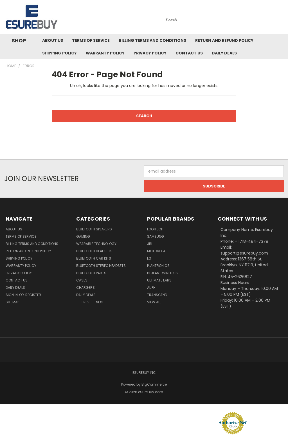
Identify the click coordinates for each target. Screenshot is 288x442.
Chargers (85, 287)
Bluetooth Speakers (94, 229)
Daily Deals (224, 53)
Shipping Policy (59, 53)
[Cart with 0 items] (282, 18)
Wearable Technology (96, 243)
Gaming (83, 236)
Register (33, 294)
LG (149, 258)
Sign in (12, 294)
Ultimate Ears (159, 280)
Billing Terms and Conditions (152, 40)
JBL (150, 243)
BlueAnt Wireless (162, 273)
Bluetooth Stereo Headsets (101, 265)
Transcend (157, 294)
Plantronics (158, 265)
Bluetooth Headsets (94, 251)
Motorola (156, 251)
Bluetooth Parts (91, 273)
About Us (52, 40)
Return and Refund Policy (224, 40)
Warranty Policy (105, 53)
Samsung (155, 236)
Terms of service (91, 40)
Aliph (151, 287)
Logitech (155, 229)
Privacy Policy (150, 53)
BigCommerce (154, 384)
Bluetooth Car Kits (93, 258)
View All (154, 302)
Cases (81, 280)
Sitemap (12, 302)
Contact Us (189, 53)
